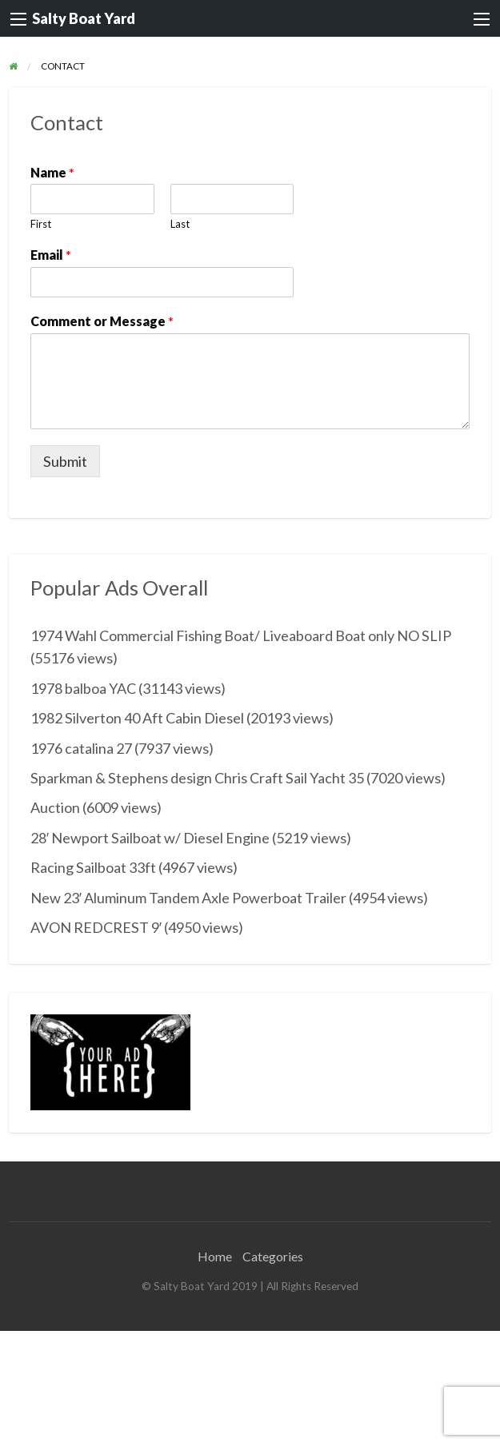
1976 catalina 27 (81, 748)
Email (50, 254)
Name (52, 172)
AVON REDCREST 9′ (96, 927)
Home (215, 1256)
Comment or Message (102, 321)
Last (180, 223)
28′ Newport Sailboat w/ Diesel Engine (150, 837)
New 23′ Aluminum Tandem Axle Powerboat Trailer (188, 897)
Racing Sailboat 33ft (93, 867)
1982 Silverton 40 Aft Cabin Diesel (137, 718)
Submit (65, 461)
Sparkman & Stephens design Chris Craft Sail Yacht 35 (197, 778)
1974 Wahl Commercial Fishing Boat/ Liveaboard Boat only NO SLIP (240, 635)
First (40, 223)
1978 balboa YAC (83, 688)
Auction (55, 807)
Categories (272, 1256)
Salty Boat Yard (83, 18)
